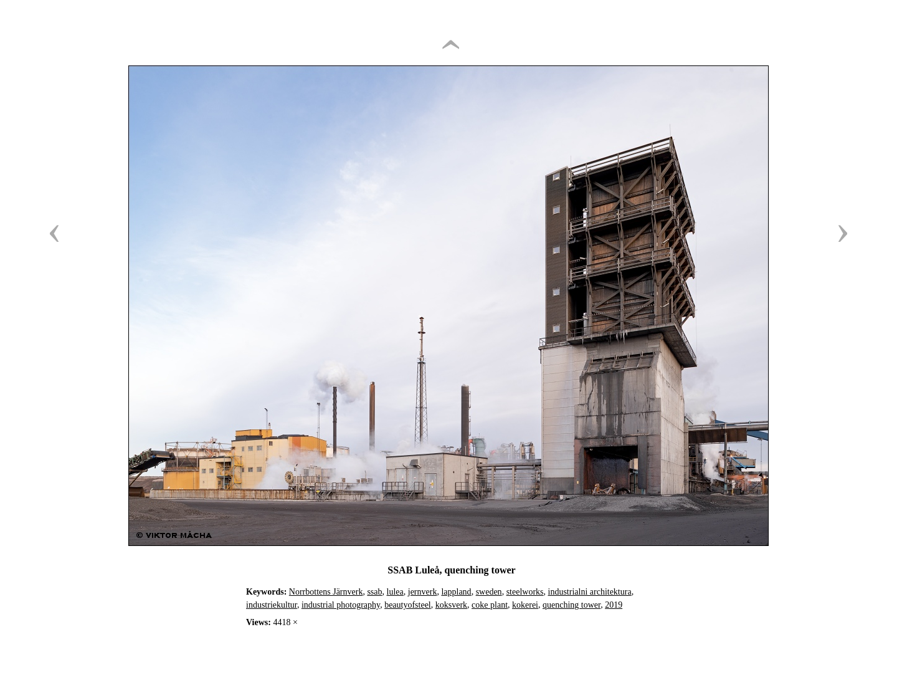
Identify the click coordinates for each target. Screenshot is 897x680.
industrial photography (340, 605)
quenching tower (571, 605)
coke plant (490, 605)
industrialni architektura (590, 591)
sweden (489, 591)
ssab (374, 591)
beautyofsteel (407, 605)
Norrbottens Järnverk (326, 591)
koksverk (451, 605)
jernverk (422, 591)
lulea (395, 591)
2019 (613, 605)
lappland (456, 591)
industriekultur (271, 605)
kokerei (525, 605)
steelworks (525, 591)
